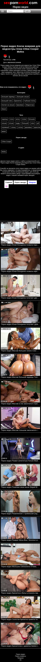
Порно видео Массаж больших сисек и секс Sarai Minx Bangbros (20, 351)
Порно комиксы (20, 656)
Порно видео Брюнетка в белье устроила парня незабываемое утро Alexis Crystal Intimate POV (20, 593)
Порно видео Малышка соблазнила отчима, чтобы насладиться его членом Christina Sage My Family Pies (20, 567)
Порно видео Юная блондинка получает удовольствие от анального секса (20, 324)
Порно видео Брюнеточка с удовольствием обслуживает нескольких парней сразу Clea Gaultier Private (20, 646)
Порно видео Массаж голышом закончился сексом (20, 430)
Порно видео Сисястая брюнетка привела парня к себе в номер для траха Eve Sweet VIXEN (20, 619)
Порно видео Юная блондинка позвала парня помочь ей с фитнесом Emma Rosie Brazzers (20, 271)
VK (20, 660)
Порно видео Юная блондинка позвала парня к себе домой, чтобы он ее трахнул (20, 245)
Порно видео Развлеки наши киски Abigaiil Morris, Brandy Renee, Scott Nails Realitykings (20, 487)
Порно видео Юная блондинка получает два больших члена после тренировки (20, 298)
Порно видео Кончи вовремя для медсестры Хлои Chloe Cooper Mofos (20, 49)
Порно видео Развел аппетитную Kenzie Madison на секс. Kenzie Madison (20, 461)
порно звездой (29, 175)
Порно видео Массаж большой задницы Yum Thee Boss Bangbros (20, 377)
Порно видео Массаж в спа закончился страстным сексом (20, 404)
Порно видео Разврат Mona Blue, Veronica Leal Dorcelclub (20, 540)
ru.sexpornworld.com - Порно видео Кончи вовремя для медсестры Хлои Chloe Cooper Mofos (20, 162)
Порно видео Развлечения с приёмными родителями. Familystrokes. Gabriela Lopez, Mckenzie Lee (20, 514)
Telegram (20, 658)
